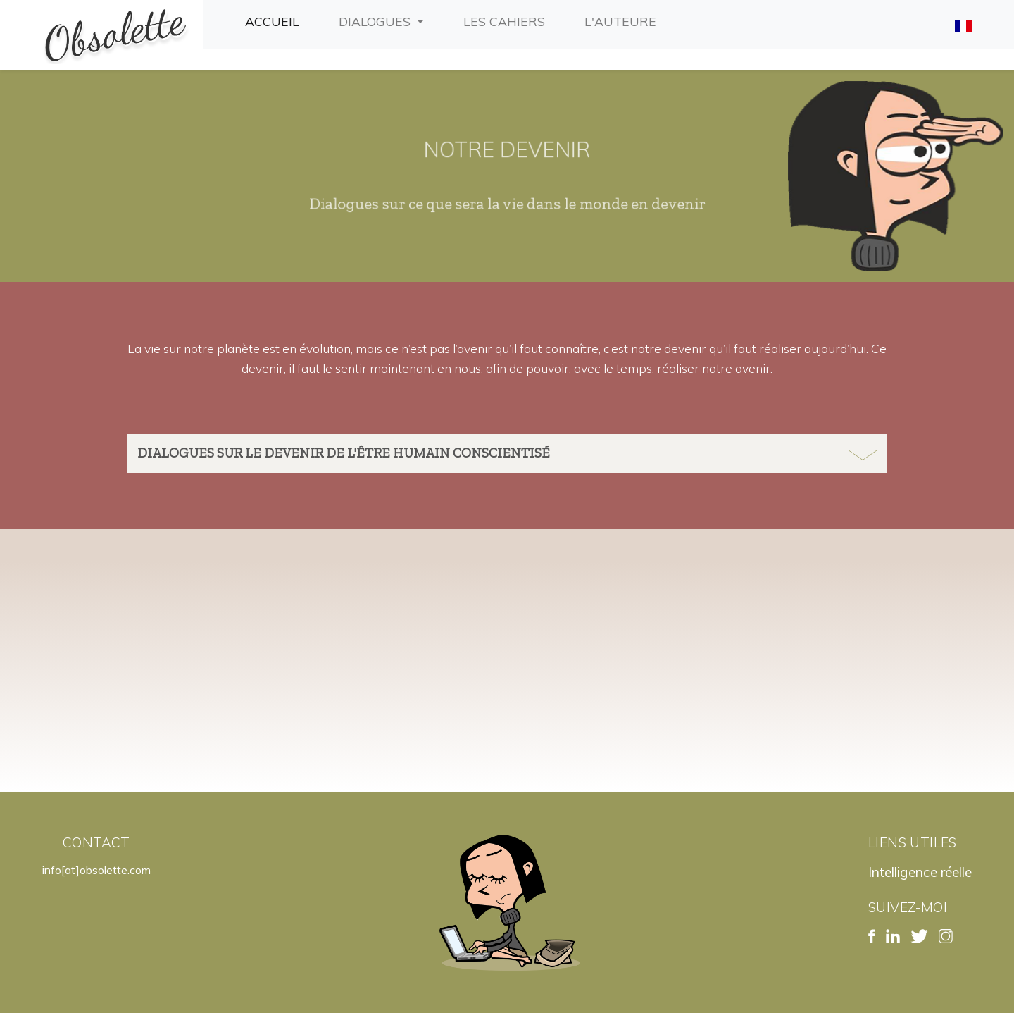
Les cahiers (507, 20)
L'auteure (623, 20)
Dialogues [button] (376, 21)
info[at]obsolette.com (96, 870)
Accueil (275, 20)
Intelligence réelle (920, 872)
